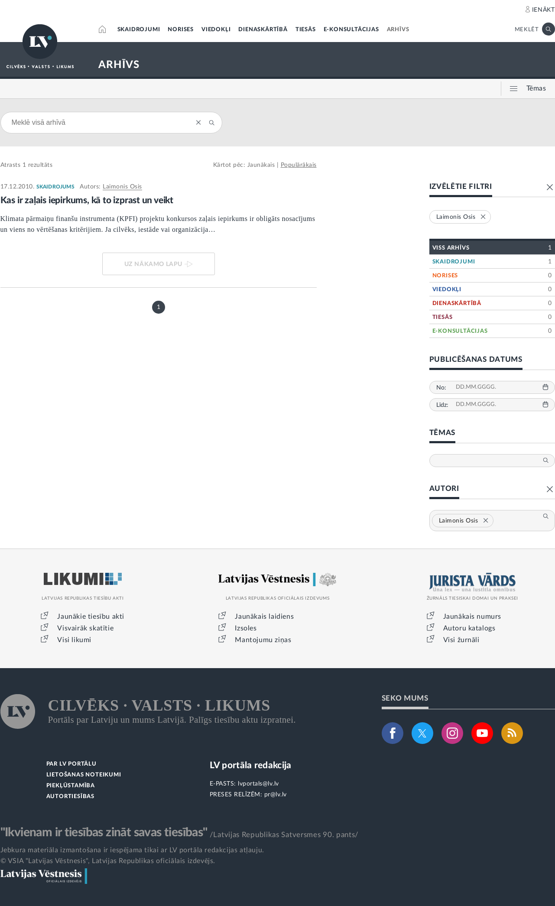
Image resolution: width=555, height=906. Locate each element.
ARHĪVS (398, 29)
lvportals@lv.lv (258, 784)
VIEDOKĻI (215, 29)
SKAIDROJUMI (138, 29)
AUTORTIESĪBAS (70, 796)
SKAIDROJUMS (55, 186)
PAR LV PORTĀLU (71, 764)
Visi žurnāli (461, 639)
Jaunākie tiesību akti (90, 616)
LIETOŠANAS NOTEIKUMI (83, 775)
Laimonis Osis (122, 187)
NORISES (181, 29)
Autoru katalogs (469, 628)
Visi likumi (74, 639)
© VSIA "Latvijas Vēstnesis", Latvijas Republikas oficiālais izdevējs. (107, 860)
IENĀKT (543, 10)
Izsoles (245, 628)
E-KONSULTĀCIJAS (351, 29)
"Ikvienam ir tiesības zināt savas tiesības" (104, 832)
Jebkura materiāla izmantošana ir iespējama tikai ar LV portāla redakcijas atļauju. (132, 850)
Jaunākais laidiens (264, 616)
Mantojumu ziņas (263, 639)
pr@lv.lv (275, 795)
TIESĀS (305, 29)
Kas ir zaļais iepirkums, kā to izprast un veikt (87, 200)
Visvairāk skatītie (85, 628)
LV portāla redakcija (251, 765)
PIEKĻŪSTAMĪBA (70, 786)
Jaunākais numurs (472, 616)
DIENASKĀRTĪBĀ (262, 29)
